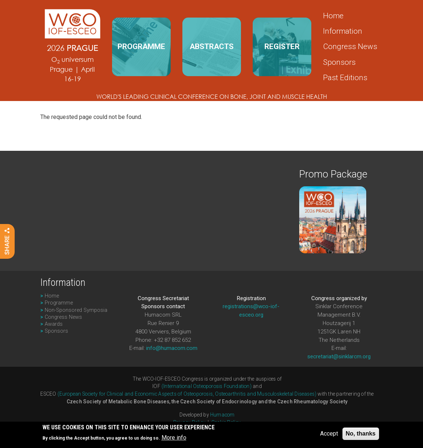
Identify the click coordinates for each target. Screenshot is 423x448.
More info (174, 439)
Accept (329, 435)
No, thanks (361, 435)
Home (333, 15)
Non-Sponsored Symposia (76, 310)
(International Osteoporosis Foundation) (207, 386)
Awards (54, 324)
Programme (59, 303)
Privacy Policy (189, 422)
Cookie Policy (226, 422)
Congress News (350, 46)
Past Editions (345, 77)
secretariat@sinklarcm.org (339, 356)
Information (342, 31)
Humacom (222, 415)
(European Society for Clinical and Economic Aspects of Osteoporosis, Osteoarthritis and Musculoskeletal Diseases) (187, 394)
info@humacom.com (171, 348)
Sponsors (339, 62)
